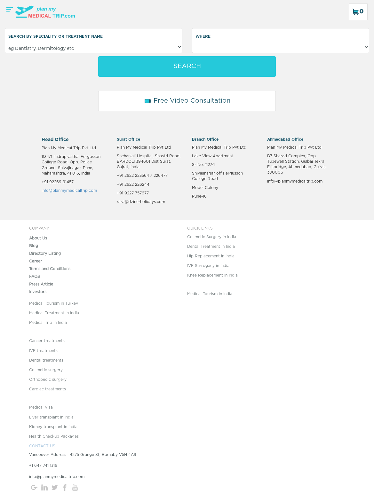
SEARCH (187, 66)
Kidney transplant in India (53, 427)
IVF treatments (43, 351)
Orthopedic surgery (48, 379)
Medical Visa (41, 407)
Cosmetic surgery (46, 370)
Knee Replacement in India (212, 275)
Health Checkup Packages (54, 436)
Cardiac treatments (47, 389)
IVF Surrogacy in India (208, 266)
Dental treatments (46, 360)
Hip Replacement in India (211, 256)
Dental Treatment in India (211, 246)
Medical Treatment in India (54, 313)
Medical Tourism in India (209, 294)
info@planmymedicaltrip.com (69, 190)
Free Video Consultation (187, 101)
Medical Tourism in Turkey (53, 303)
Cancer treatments (47, 341)
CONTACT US (42, 446)
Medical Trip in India (48, 323)
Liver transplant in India (51, 417)
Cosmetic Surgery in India (211, 237)
